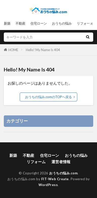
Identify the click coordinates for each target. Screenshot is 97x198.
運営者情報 (60, 161)
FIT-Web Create (55, 179)
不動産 (20, 23)
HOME (13, 50)
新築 (7, 23)
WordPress (48, 185)
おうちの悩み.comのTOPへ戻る (48, 97)
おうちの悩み (62, 23)
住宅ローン (38, 23)
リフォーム (85, 23)
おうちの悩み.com (63, 173)
